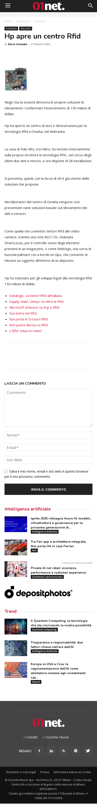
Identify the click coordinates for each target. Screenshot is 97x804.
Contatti (32, 737)
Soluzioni (40, 21)
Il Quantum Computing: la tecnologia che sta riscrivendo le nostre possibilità (61, 623)
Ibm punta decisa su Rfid (28, 325)
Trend (11, 611)
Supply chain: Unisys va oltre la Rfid (36, 301)
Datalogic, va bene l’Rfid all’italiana (35, 295)
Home (8, 21)
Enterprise (23, 21)
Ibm (34, 550)
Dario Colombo (17, 44)
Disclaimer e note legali (21, 772)
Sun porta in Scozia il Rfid (28, 319)
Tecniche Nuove (57, 737)
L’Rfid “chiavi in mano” (26, 330)
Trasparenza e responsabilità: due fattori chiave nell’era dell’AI (57, 644)
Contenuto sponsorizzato (47, 576)
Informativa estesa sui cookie (72, 772)
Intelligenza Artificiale (44, 531)
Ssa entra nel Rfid (23, 313)
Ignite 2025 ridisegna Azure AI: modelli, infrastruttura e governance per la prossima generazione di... (61, 523)
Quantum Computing (44, 629)
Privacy (44, 772)
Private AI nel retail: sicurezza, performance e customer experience (58, 570)
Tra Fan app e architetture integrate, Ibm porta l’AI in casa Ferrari (58, 544)
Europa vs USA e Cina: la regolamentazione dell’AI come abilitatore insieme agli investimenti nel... (58, 671)
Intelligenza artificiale (28, 509)
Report (36, 681)
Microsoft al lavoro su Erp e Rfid (34, 307)
